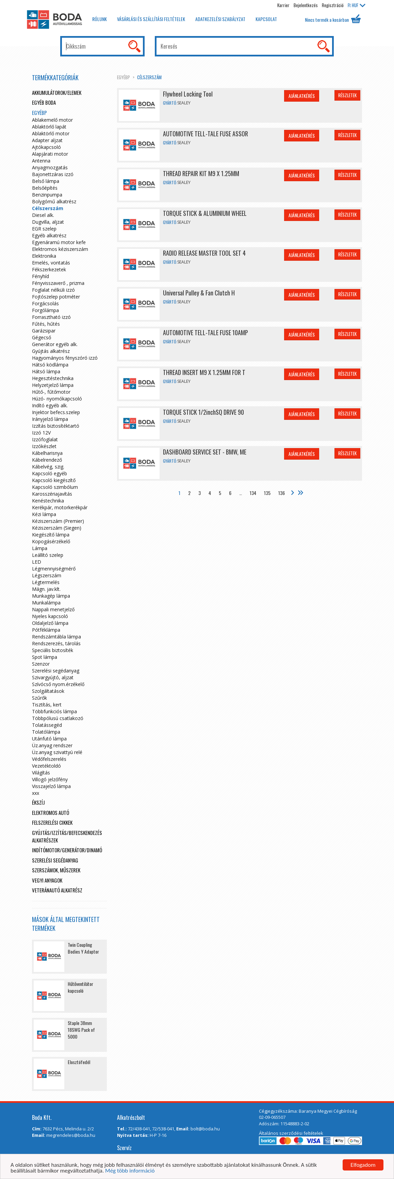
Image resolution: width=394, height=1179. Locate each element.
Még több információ (129, 1171)
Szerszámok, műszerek (56, 870)
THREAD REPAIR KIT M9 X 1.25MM (201, 173)
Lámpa (39, 548)
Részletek (347, 95)
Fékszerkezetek (49, 269)
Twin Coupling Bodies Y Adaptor (83, 948)
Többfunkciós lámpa (54, 711)
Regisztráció (333, 5)
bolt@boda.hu (205, 1129)
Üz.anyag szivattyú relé (57, 752)
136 (281, 492)
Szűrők (39, 698)
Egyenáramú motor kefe (59, 242)
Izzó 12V (41, 432)
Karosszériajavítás (52, 494)
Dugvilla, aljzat (48, 222)
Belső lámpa (45, 181)
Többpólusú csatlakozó (57, 718)
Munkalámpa (46, 602)
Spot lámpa (44, 657)
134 (253, 492)
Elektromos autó (50, 812)
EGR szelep (44, 228)
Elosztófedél (79, 1061)
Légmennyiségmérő (54, 568)
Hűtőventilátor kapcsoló (80, 987)
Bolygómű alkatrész (54, 201)
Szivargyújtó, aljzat (52, 677)
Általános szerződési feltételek (291, 1133)
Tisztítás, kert (47, 704)
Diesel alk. (43, 215)
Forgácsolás (45, 303)
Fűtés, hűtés (46, 324)
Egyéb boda (44, 102)
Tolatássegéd (47, 725)
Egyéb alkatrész (49, 235)
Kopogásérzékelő (51, 541)
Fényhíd (40, 276)
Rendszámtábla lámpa (56, 636)
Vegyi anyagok (47, 880)
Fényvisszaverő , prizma (58, 283)
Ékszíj (38, 802)
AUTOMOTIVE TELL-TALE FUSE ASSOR (205, 133)
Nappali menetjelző (53, 609)
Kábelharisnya (47, 453)
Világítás (41, 772)
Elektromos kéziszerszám (60, 249)
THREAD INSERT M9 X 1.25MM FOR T (204, 372)
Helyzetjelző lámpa (52, 385)
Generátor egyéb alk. (55, 344)
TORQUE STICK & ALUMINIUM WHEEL (205, 213)
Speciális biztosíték (52, 650)
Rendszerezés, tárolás (56, 643)
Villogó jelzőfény (50, 779)
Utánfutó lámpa (49, 738)
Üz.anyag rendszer (52, 745)
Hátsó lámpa (46, 371)
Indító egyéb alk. (50, 405)
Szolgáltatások (48, 691)
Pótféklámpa (46, 630)
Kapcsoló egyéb (49, 473)
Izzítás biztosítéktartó (55, 426)
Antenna (41, 160)
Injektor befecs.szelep (56, 412)
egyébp (123, 77)
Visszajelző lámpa (51, 786)
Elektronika (44, 256)
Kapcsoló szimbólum (55, 487)
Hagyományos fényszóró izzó (65, 358)
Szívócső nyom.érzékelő (58, 684)
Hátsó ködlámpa (50, 364)
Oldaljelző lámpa (50, 623)
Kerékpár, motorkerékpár (59, 507)
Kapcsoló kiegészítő (54, 480)
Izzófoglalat (45, 439)
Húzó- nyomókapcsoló (57, 398)
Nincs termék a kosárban (333, 18)
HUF (356, 5)
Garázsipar (43, 330)
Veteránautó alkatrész (57, 890)
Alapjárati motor (50, 154)
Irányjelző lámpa (50, 419)
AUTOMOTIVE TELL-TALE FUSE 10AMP (205, 332)
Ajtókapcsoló (46, 147)
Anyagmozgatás (50, 167)
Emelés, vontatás (51, 262)
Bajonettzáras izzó (52, 174)
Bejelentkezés (306, 5)
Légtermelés (46, 582)
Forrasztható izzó (51, 317)
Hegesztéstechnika (52, 378)
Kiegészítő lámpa (50, 534)
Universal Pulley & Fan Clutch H (199, 292)
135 (267, 492)
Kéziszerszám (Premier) (58, 521)
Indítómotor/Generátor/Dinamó (67, 850)
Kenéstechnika (48, 500)
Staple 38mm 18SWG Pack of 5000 (81, 1029)
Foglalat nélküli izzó (53, 290)
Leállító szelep (47, 555)
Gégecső (41, 337)
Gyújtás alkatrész (51, 351)
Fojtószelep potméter (56, 296)
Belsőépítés (45, 188)
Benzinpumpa (47, 194)
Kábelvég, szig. (48, 466)
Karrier (283, 5)
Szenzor (41, 664)
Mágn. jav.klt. (46, 589)
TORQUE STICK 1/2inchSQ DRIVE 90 (203, 412)
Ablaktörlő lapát (49, 126)
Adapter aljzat (47, 140)
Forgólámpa (45, 310)
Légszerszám (46, 575)
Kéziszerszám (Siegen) (56, 528)
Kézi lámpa (44, 514)
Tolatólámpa (46, 732)
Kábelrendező (47, 460)
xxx (35, 793)
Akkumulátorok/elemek (56, 92)
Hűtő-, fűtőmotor (51, 392)
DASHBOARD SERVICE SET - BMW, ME (204, 451)
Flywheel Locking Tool (188, 93)
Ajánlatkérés (302, 95)
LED (36, 562)
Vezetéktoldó (46, 766)
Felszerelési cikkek (52, 822)
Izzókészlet (44, 446)
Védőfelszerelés (49, 759)
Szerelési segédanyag (55, 670)
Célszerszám (149, 77)
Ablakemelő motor (52, 120)
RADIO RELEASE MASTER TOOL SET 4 (204, 253)
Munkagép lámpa (51, 596)
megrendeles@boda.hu (70, 1135)
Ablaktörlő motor (50, 133)
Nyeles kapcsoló (50, 616)
